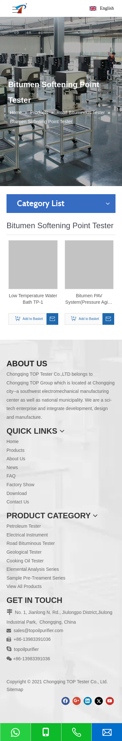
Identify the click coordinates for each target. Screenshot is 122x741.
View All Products (24, 586)
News (12, 467)
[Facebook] (65, 701)
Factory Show (20, 484)
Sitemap (15, 689)
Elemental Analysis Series (33, 569)
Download (17, 493)
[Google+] (77, 701)
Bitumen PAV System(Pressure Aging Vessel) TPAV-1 (89, 299)
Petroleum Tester (24, 526)
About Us (16, 458)
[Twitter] (99, 701)
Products (15, 450)
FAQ (11, 475)
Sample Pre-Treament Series (36, 578)
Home (13, 441)
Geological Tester (24, 552)
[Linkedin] (88, 701)
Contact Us (18, 501)
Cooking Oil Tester (25, 560)
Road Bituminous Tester (31, 543)
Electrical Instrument (27, 534)
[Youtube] (110, 701)
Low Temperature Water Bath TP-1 (33, 299)
